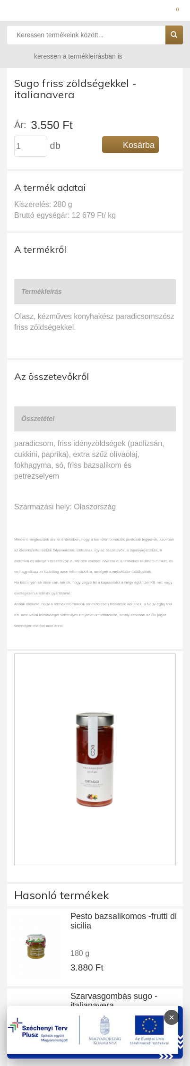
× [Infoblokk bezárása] (171, 1017)
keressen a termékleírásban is (69, 56)
